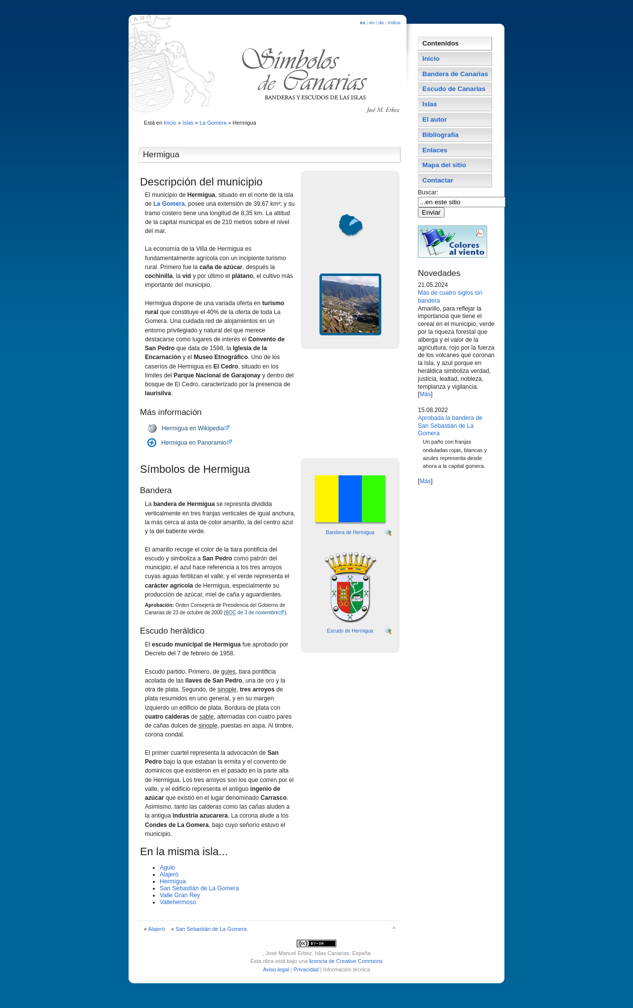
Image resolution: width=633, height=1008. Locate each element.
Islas (188, 123)
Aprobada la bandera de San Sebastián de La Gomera (450, 425)
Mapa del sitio (444, 165)
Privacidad (305, 969)
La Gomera (212, 123)
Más (425, 394)
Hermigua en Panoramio (193, 442)
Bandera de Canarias (455, 74)
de (381, 22)
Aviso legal (276, 969)
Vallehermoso (178, 902)
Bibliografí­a (440, 134)
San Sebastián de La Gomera (199, 888)
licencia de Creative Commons (345, 961)
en (372, 22)
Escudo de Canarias (454, 88)
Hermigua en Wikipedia (193, 428)
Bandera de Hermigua (350, 532)
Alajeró (169, 874)
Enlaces (435, 150)
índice (394, 22)
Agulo (167, 867)
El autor (434, 119)
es (362, 22)
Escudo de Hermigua (350, 631)
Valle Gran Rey (180, 895)
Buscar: (429, 192)
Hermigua (173, 881)
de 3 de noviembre (252, 612)
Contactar (437, 180)
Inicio (170, 123)
